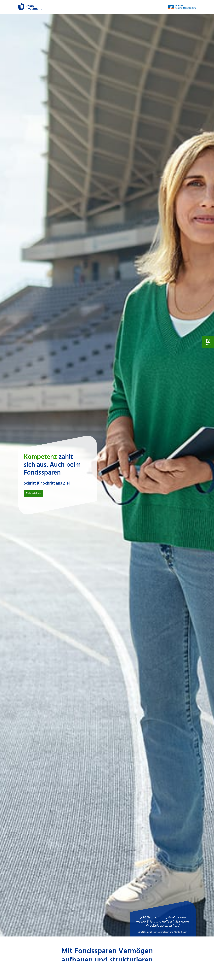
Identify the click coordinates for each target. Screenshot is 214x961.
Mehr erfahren (33, 493)
